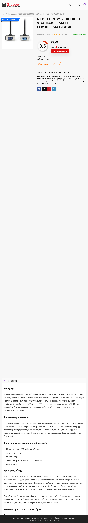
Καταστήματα (60, 51)
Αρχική (4, 14)
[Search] (70, 5)
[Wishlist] (79, 5)
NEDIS (44, 57)
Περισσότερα (54, 520)
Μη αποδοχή (43, 520)
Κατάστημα (12, 14)
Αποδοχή (33, 520)
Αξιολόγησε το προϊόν (43, 34)
